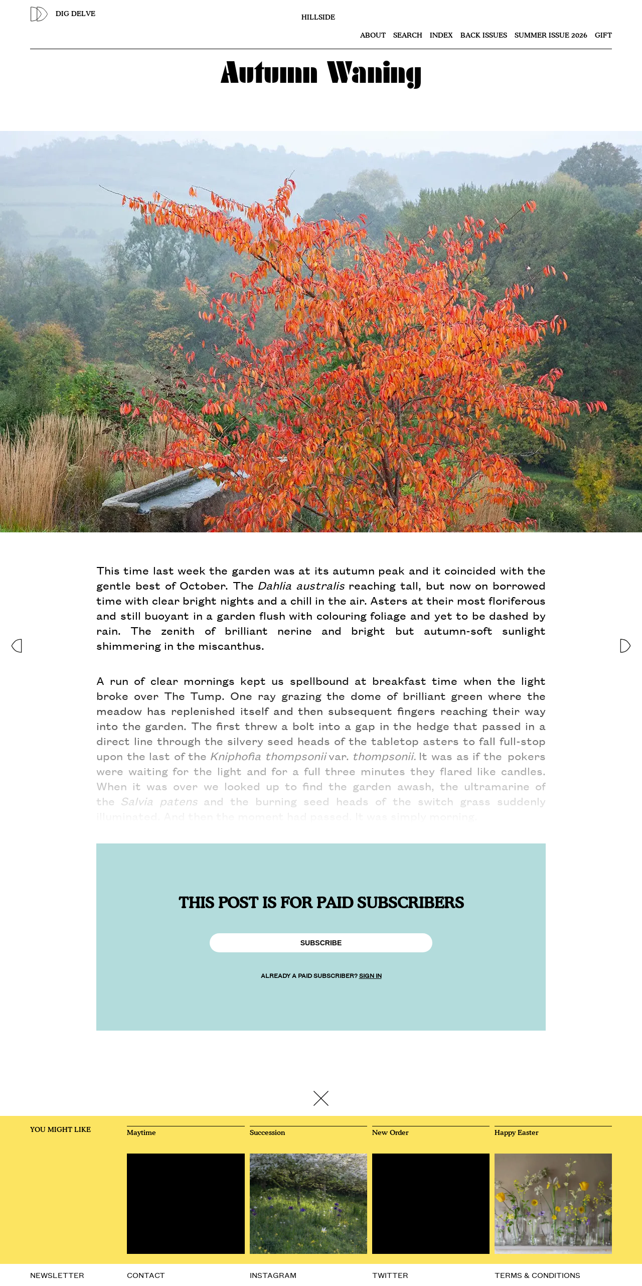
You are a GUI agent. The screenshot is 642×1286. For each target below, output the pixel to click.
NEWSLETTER (57, 1274)
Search (407, 35)
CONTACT (146, 1274)
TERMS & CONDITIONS (537, 1274)
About (373, 35)
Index (441, 35)
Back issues (483, 35)
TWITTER (390, 1274)
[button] (16, 643)
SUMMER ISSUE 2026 (551, 35)
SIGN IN (370, 975)
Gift (603, 35)
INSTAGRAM (273, 1274)
